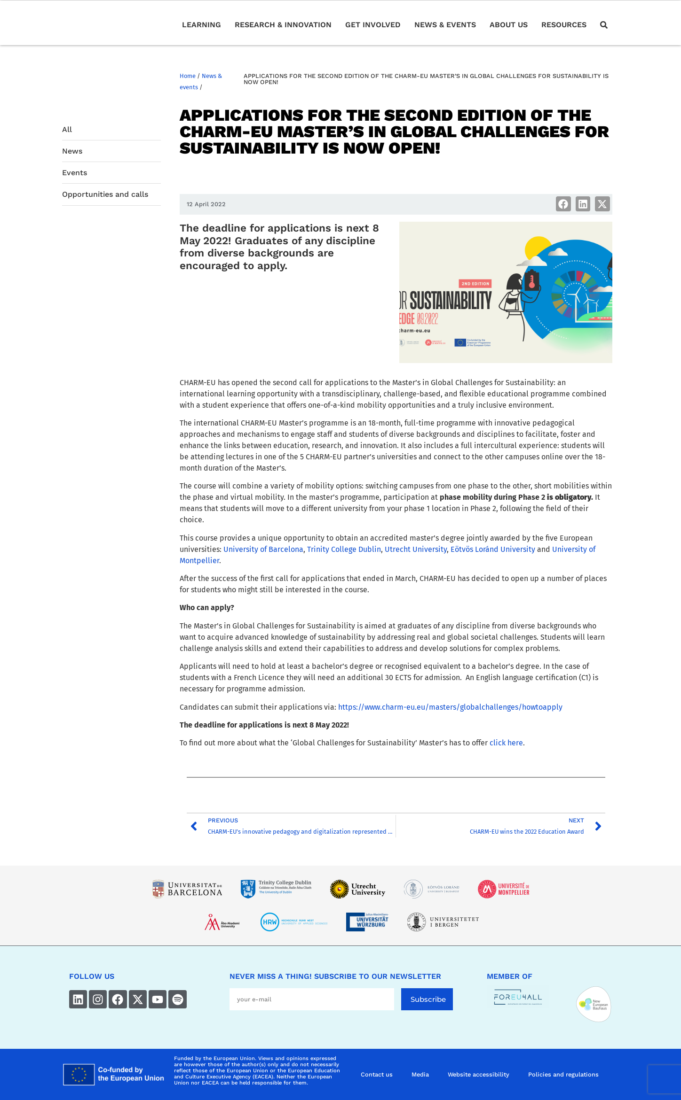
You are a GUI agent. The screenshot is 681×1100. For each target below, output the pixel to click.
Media (420, 1074)
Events (74, 172)
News (72, 151)
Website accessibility (478, 1074)
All (67, 129)
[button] (563, 203)
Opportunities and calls (105, 194)
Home (188, 75)
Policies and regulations (563, 1074)
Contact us (377, 1074)
